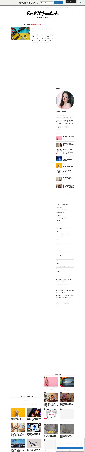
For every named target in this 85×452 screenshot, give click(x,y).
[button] (82, 439)
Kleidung (59, 216)
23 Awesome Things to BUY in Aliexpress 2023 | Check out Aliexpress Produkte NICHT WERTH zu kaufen (68, 187)
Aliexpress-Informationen (62, 205)
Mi (57, 248)
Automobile (59, 208)
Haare (68, 7)
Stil (57, 261)
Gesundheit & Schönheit (60, 7)
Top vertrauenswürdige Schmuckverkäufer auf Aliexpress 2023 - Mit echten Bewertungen (65, 291)
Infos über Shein (60, 256)
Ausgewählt (59, 224)
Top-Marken (13, 7)
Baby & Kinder (32, 7)
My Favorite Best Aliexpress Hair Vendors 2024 (68, 145)
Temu (58, 264)
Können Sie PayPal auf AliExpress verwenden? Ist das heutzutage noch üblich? (33, 435)
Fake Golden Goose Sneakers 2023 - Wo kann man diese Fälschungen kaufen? (67, 437)
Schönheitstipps (60, 213)
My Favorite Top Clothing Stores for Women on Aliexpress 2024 (68, 138)
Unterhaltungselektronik (62, 218)
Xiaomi (58, 272)
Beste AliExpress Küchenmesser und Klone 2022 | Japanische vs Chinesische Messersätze (67, 389)
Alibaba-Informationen (62, 202)
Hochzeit (59, 269)
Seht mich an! (26, 400)
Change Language (58, 2)
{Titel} (70, 450)
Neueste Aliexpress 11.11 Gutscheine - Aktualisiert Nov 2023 (68, 166)
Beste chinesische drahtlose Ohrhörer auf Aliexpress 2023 (68, 179)
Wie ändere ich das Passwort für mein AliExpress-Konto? (33, 451)
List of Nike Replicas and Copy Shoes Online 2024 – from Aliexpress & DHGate (68, 159)
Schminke (59, 245)
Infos (58, 240)
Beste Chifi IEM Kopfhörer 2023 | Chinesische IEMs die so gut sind (50, 437)
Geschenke (59, 229)
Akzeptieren (70, 448)
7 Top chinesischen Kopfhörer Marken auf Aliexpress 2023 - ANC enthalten (68, 173)
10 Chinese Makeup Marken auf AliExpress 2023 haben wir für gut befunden (66, 405)
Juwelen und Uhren (48, 7)
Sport (58, 258)
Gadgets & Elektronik (23, 7)
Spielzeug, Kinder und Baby (63, 266)
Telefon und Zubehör (62, 253)
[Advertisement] (32, 58)
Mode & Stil (39, 7)
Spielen (58, 226)
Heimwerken (60, 237)
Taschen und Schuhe (61, 210)
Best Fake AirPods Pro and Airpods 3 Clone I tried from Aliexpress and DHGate (68, 152)
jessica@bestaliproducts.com (61, 127)
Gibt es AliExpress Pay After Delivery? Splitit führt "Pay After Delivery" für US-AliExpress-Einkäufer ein (17, 436)
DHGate (58, 221)
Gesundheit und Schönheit (63, 234)
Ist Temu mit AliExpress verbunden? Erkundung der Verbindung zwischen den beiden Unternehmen (34, 420)
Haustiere (59, 250)
